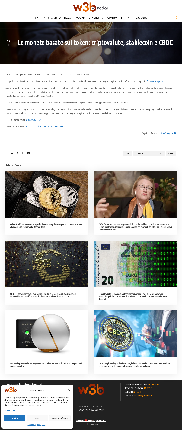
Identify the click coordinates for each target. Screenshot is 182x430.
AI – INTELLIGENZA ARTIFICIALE (57, 17)
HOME (37, 17)
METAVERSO (111, 17)
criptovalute (141, 153)
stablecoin (158, 153)
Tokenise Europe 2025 (155, 81)
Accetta (15, 418)
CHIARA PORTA (154, 384)
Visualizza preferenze (60, 418)
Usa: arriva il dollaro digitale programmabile (44, 126)
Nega (37, 418)
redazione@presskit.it (143, 395)
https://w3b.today (33, 120)
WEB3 (130, 17)
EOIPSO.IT (148, 388)
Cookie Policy (32, 425)
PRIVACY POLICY (84, 410)
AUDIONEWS (141, 17)
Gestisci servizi (10, 410)
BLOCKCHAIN (79, 17)
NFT (122, 17)
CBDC (128, 153)
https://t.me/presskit (168, 133)
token (171, 153)
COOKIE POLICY (98, 410)
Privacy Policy (41, 425)
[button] (69, 390)
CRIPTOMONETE (96, 17)
